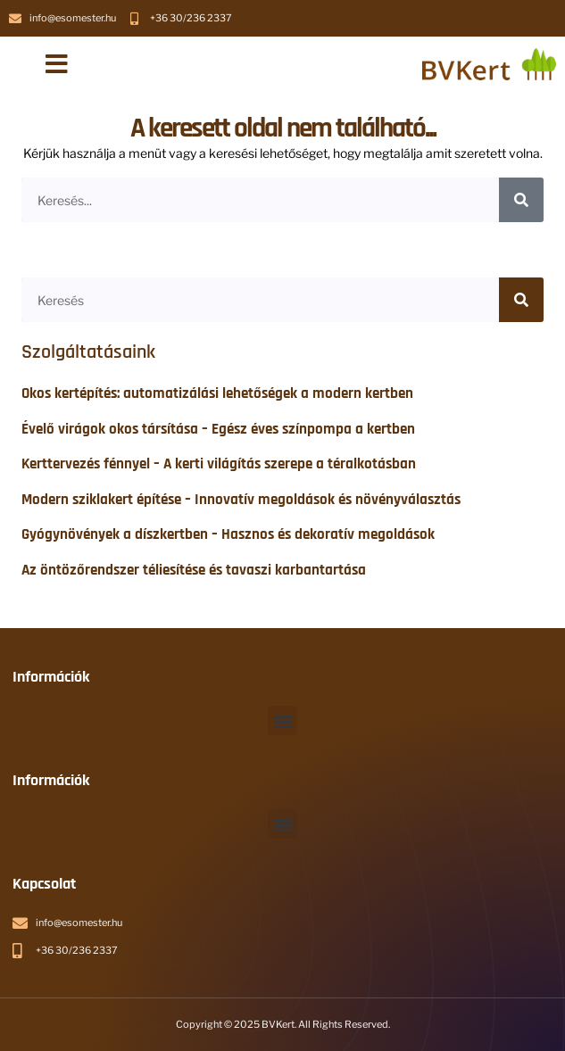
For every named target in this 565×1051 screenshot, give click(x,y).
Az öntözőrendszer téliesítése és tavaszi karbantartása (193, 570)
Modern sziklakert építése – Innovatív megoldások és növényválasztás (241, 499)
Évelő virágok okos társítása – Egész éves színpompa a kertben (218, 429)
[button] (56, 64)
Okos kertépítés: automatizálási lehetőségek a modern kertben (217, 393)
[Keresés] (521, 200)
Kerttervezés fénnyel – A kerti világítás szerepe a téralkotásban (218, 464)
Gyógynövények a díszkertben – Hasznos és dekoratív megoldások (228, 534)
